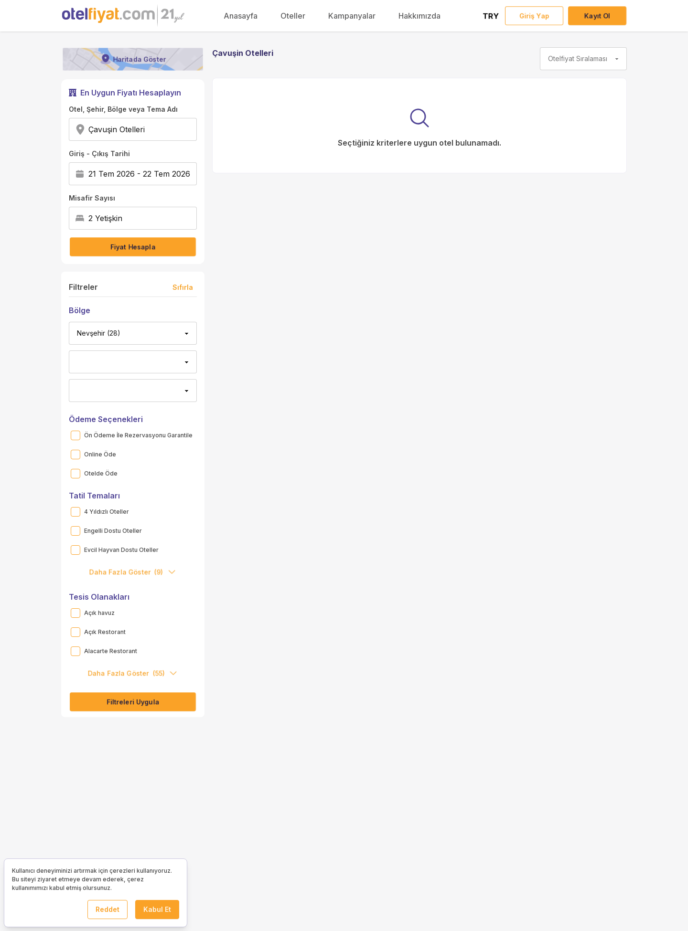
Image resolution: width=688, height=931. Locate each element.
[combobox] (148, 129)
